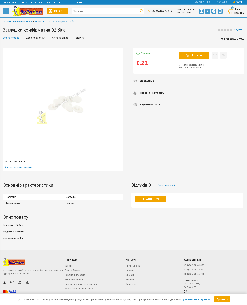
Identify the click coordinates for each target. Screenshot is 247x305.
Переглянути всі (167, 185)
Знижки (80, 2)
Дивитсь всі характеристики (18, 167)
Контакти (68, 2)
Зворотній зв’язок (74, 279)
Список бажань (73, 270)
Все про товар (11, 37)
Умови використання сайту (79, 288)
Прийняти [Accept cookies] (222, 299)
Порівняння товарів (75, 275)
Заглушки (71, 196)
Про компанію (10, 2)
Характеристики (35, 37)
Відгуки (79, 37)
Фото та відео (60, 37)
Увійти (68, 265)
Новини (23, 2)
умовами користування (196, 299)
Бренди (56, 2)
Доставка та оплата (40, 2)
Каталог (57, 11)
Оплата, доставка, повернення (81, 284)
